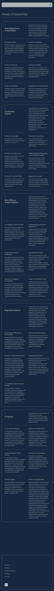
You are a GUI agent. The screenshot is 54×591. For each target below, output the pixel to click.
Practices (7, 568)
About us (7, 565)
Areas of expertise (10, 571)
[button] (50, 4)
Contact (7, 576)
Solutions (7, 574)
